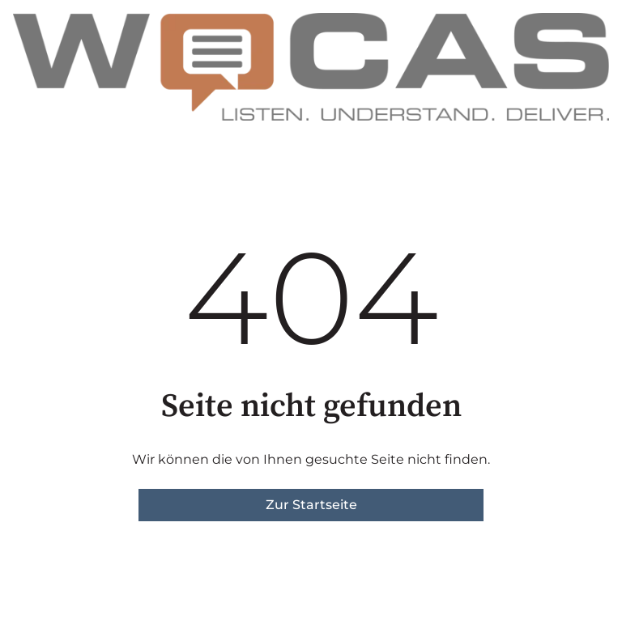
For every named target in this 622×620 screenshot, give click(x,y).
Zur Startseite (311, 504)
